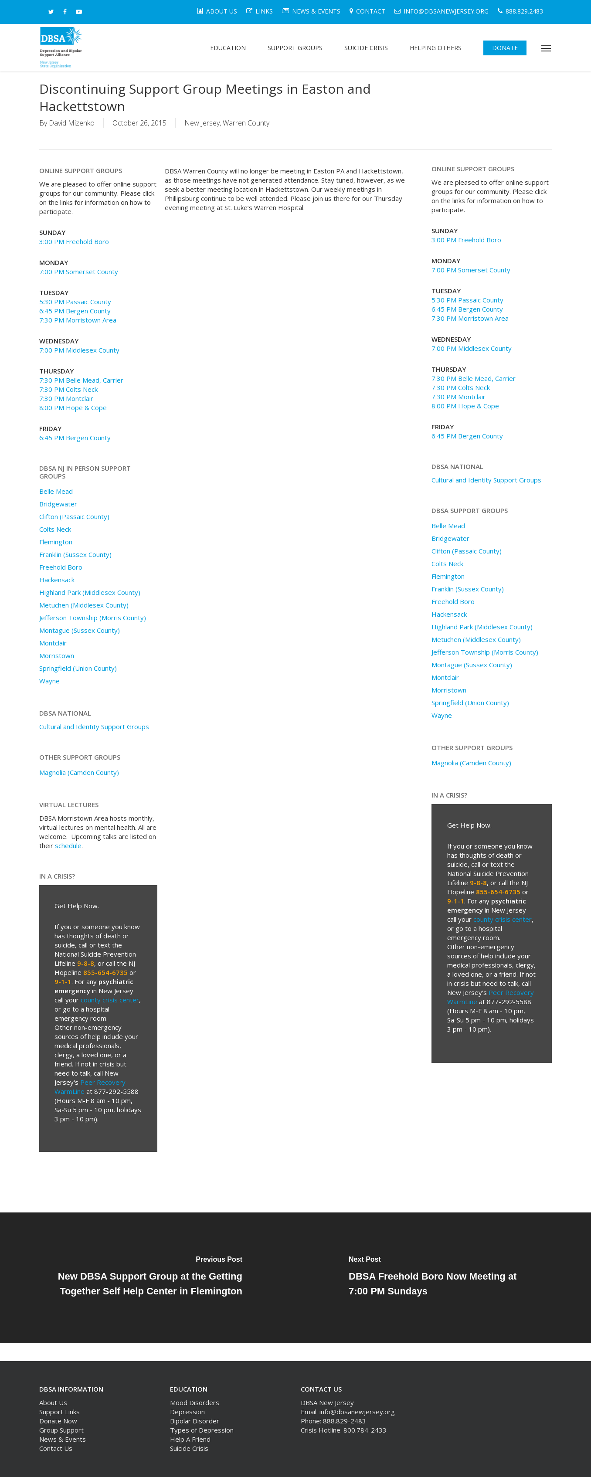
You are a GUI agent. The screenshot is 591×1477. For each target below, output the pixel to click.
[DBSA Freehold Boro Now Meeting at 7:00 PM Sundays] (443, 1277)
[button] (546, 48)
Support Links (59, 1411)
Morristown (56, 655)
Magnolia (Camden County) (79, 772)
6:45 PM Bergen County (75, 310)
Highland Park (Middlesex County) (89, 592)
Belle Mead (56, 491)
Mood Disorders (194, 1402)
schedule (68, 845)
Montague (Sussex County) (79, 630)
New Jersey (202, 123)
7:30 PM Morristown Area (77, 320)
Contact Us (55, 1448)
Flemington (55, 541)
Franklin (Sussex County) (75, 554)
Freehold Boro (60, 567)
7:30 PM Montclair (66, 398)
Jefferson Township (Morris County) (92, 617)
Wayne (49, 680)
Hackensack (57, 579)
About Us (53, 1402)
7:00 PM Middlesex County (79, 350)
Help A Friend (190, 1439)
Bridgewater (58, 503)
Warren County (246, 123)
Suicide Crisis (189, 1448)
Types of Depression (202, 1430)
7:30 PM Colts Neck (68, 389)
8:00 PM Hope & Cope (73, 407)
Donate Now (58, 1420)
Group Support (61, 1430)
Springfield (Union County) (78, 668)
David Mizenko (72, 123)
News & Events (62, 1439)
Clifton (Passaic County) (74, 516)
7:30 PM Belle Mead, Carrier (81, 380)
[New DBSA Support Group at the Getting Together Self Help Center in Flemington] (148, 1277)
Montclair (53, 642)
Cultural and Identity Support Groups (94, 726)
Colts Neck (55, 529)
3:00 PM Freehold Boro (74, 241)
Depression (187, 1411)
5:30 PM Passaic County (75, 301)
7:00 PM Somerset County (78, 271)
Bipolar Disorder (194, 1420)
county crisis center (110, 999)
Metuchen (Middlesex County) (84, 605)
